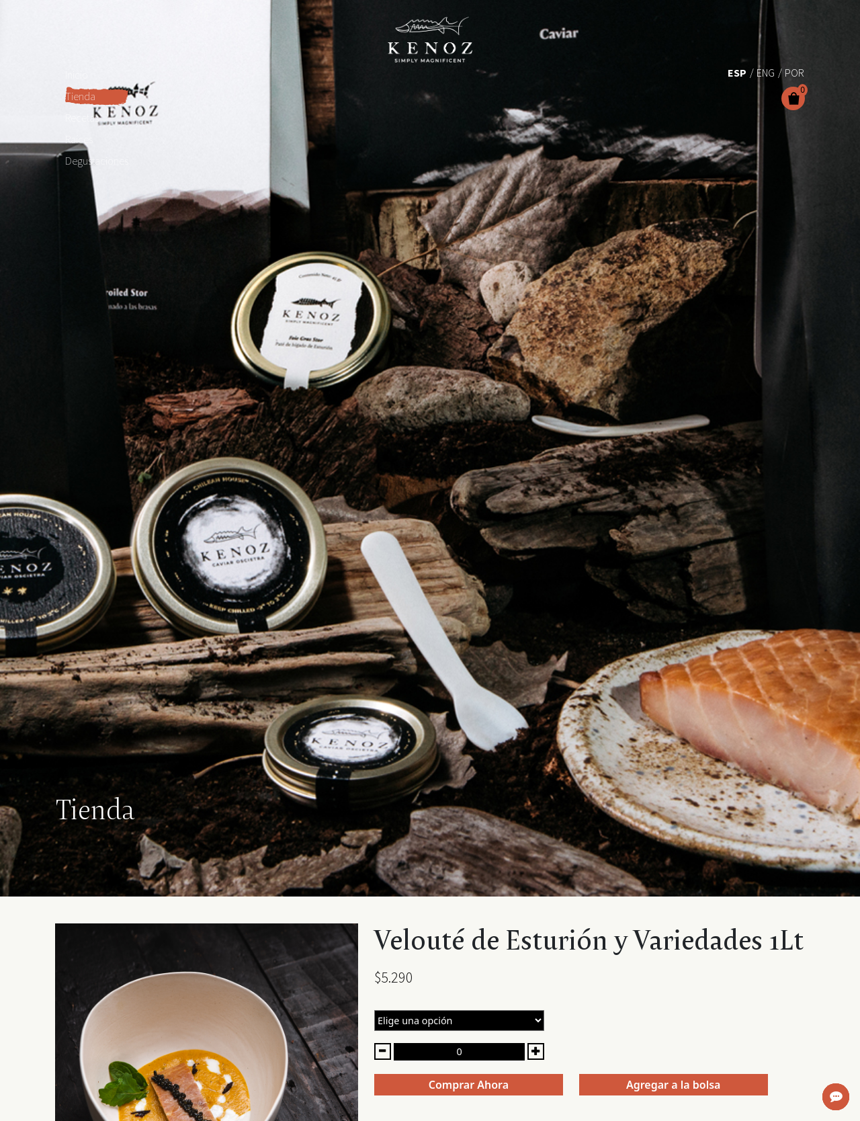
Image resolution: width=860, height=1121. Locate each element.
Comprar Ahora (469, 1084)
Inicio (76, 74)
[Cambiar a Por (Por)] (794, 72)
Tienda (80, 96)
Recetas (82, 117)
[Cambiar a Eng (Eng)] (766, 72)
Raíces (79, 139)
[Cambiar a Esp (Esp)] (737, 72)
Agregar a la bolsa (673, 1084)
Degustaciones (96, 160)
